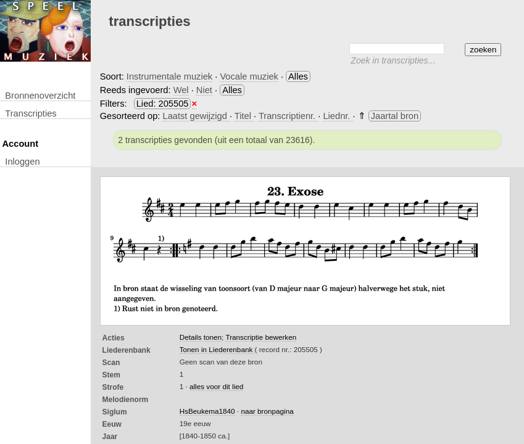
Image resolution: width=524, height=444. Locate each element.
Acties (113, 338)
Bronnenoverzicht (40, 96)
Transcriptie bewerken (260, 337)
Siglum (114, 412)
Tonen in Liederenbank (217, 349)
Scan (111, 362)
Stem (111, 375)
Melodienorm (125, 399)
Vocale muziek (249, 76)
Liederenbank (126, 350)
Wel (181, 90)
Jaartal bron (394, 116)
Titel (244, 116)
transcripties (30, 113)
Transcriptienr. (288, 116)
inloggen (22, 161)
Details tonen (201, 337)
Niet (204, 90)
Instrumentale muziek (169, 76)
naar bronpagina (267, 411)
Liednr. (337, 116)
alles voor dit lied (216, 386)
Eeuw (112, 424)
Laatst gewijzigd (196, 116)
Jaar (110, 436)
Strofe (113, 387)
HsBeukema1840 (207, 411)
